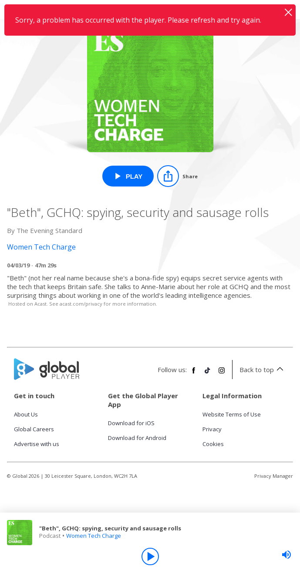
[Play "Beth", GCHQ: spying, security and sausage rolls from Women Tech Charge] (128, 176)
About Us (26, 414)
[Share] (177, 176)
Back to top (262, 369)
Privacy (212, 429)
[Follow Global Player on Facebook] (194, 374)
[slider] (286, 555)
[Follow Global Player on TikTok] (208, 374)
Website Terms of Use (231, 414)
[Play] (150, 556)
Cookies (213, 444)
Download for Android (137, 438)
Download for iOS (131, 423)
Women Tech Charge (93, 536)
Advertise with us (36, 444)
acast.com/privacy (81, 303)
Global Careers (34, 429)
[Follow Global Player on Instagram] (222, 374)
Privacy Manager (273, 476)
